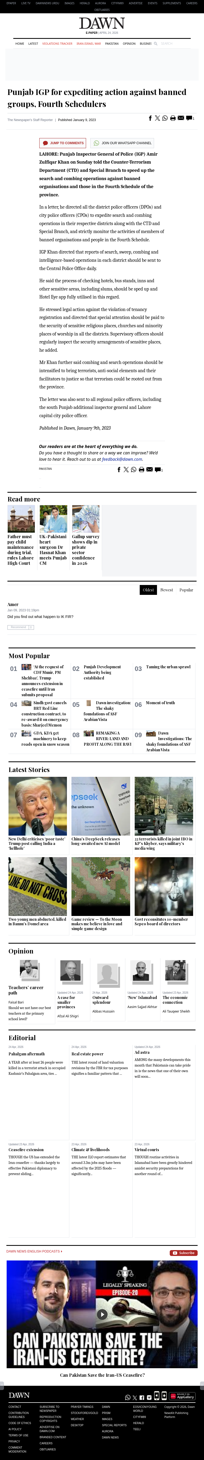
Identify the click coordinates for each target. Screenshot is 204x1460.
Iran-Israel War (88, 43)
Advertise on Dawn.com (49, 1429)
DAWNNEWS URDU (48, 3)
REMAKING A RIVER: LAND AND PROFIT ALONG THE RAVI (107, 739)
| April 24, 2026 (102, 32)
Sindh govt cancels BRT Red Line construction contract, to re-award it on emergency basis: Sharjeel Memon (45, 714)
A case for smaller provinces (66, 1002)
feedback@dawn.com (122, 459)
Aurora (100, 3)
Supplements (172, 3)
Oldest (148, 589)
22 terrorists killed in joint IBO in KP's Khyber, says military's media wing (163, 843)
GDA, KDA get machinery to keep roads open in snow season (45, 739)
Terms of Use (18, 1435)
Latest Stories (29, 769)
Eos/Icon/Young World (144, 1408)
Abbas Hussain (103, 1011)
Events (153, 3)
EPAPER (11, 3)
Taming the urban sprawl (168, 666)
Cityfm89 (139, 1417)
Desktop (77, 1425)
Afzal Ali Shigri (68, 1016)
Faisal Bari (16, 1002)
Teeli (137, 1429)
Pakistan (111, 43)
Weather (77, 1419)
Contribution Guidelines (18, 1415)
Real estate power (87, 1053)
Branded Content (53, 1437)
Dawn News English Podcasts (34, 1251)
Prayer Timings (82, 1406)
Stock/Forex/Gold (84, 1413)
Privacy (14, 1441)
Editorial (22, 1037)
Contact (14, 1406)
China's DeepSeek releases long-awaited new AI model (95, 841)
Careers (191, 3)
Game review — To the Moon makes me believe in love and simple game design (96, 924)
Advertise (135, 3)
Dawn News (110, 1437)
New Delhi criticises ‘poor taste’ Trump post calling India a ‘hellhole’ (36, 843)
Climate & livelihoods (90, 1149)
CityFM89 (117, 3)
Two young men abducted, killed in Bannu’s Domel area (37, 922)
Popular (186, 589)
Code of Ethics (19, 1423)
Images (69, 3)
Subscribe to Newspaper (49, 1408)
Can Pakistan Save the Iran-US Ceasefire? (102, 1375)
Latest (33, 43)
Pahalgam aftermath (26, 1053)
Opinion (129, 43)
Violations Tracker (57, 43)
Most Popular (29, 655)
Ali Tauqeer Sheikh (176, 1011)
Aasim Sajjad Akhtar (142, 1007)
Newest (166, 589)
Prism (106, 1413)
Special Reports (114, 1425)
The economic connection (175, 1000)
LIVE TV (25, 3)
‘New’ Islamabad (142, 997)
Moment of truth (160, 702)
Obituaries (102, 10)
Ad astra (142, 1052)
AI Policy (15, 1429)
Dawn (106, 1406)
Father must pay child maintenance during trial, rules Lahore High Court (20, 550)
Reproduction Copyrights (50, 1419)
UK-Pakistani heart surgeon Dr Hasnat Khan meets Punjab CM (53, 550)
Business (147, 43)
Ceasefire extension (26, 1149)
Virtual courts (147, 1149)
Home (19, 43)
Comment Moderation (17, 1449)
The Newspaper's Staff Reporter (30, 120)
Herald (85, 3)
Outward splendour (101, 1000)
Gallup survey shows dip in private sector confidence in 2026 (86, 550)
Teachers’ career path (26, 990)
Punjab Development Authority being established (102, 672)
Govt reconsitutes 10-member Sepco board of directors (161, 922)
